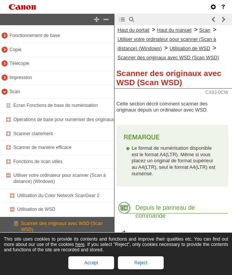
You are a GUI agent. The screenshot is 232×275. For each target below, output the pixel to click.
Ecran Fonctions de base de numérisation (55, 105)
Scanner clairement (33, 133)
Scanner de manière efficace (42, 147)
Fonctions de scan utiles (38, 161)
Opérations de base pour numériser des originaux (63, 119)
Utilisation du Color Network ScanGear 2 (58, 195)
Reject (140, 262)
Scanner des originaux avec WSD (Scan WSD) (168, 57)
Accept (91, 262)
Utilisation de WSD (36, 209)
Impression (21, 77)
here (80, 244)
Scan (15, 91)
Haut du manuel (174, 30)
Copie (15, 49)
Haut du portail (133, 30)
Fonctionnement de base (35, 35)
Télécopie (19, 63)
